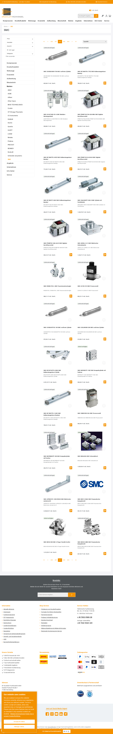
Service (9, 175)
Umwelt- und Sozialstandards (13, 636)
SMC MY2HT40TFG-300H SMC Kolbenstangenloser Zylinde (52, 371)
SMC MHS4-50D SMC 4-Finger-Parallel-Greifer (57, 542)
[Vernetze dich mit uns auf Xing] (66, 714)
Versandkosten (52, 727)
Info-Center (10, 171)
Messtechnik (11, 82)
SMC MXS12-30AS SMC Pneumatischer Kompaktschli (89, 500)
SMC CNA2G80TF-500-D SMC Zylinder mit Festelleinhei (90, 201)
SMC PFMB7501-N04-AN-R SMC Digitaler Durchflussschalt (55, 244)
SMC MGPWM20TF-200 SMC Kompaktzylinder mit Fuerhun (57, 457)
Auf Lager (12, 50)
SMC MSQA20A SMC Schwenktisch (88, 456)
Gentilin (10, 126)
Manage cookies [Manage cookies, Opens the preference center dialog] (19, 726)
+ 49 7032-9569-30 (84, 617)
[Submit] (71, 595)
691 (56, 41)
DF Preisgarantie (9, 617)
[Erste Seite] (44, 41)
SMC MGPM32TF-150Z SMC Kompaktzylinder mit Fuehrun (92, 371)
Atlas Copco (12, 101)
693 (64, 41)
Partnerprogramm (46, 615)
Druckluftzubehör (13, 67)
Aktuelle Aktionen (9, 609)
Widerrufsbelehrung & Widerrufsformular (53, 628)
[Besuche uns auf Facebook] (47, 714)
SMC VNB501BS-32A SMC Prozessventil (89, 413)
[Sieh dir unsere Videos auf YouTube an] (56, 714)
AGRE (9, 94)
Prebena (10, 141)
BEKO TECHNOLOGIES (15, 105)
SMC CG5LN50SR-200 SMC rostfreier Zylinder (91, 327)
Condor (10, 108)
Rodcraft (10, 152)
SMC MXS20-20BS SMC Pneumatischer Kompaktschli (89, 543)
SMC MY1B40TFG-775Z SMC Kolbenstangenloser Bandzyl (92, 72)
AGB (5, 639)
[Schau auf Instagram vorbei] (52, 714)
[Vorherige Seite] (48, 41)
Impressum (7, 612)
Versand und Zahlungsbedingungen (14, 634)
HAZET (10, 130)
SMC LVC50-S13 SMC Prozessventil (88, 286)
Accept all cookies (19, 721)
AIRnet (10, 97)
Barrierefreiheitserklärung (11, 642)
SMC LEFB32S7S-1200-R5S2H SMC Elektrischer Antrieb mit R (57, 500)
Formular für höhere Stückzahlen (51, 612)
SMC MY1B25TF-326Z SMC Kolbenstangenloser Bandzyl (57, 201)
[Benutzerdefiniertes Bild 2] (90, 693)
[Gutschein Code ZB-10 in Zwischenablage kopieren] (68, 731)
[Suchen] (96, 16)
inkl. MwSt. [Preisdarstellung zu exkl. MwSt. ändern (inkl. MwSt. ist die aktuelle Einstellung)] (93, 10)
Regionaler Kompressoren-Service (51, 631)
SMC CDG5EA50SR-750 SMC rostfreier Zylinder (57, 71)
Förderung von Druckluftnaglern (51, 609)
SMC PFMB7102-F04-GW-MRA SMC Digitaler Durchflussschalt (90, 115)
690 (52, 41)
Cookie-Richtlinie (9, 628)
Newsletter (7, 631)
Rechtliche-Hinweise (10, 620)
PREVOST (11, 145)
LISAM (10, 134)
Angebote (10, 163)
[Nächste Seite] (72, 41)
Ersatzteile (10, 75)
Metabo (10, 137)
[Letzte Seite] (76, 41)
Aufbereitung (11, 79)
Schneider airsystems (15, 156)
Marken (9, 86)
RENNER (10, 148)
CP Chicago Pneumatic (15, 112)
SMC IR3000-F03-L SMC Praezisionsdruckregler (57, 286)
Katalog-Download (47, 620)
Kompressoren (12, 63)
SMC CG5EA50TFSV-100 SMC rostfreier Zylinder (58, 327)
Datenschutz (7, 623)
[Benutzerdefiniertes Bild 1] (80, 693)
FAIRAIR (10, 119)
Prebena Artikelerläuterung (49, 617)
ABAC (10, 90)
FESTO (10, 123)
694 (68, 41)
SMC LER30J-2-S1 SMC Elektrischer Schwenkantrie (88, 244)
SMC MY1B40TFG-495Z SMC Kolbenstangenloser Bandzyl (58, 158)
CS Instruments (13, 115)
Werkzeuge (10, 71)
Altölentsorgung (46, 625)
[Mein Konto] (106, 16)
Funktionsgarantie (9, 615)
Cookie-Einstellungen (10, 625)
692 (60, 41)
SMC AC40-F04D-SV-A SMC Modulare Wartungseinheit (54, 115)
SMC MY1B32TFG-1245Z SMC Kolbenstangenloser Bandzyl (52, 414)
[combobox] (86, 16)
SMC (9, 159)
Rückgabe (44, 623)
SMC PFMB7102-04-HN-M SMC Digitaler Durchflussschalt (89, 158)
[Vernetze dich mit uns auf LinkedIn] (61, 714)
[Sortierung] (95, 41)
